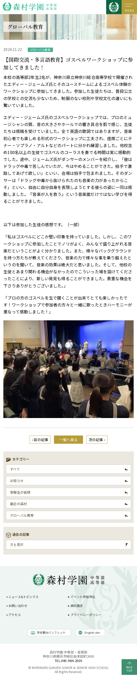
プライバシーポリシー (86, 614)
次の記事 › (97, 439)
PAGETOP (129, 669)
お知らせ (17, 480)
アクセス (14, 614)
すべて (15, 469)
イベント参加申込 (82, 596)
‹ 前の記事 (40, 439)
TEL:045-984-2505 (68, 660)
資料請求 (76, 605)
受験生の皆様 (20, 492)
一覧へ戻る (68, 439)
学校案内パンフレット (51, 632)
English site (92, 632)
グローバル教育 (22, 515)
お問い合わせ (17, 605)
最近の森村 (18, 503)
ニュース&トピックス (23, 596)
